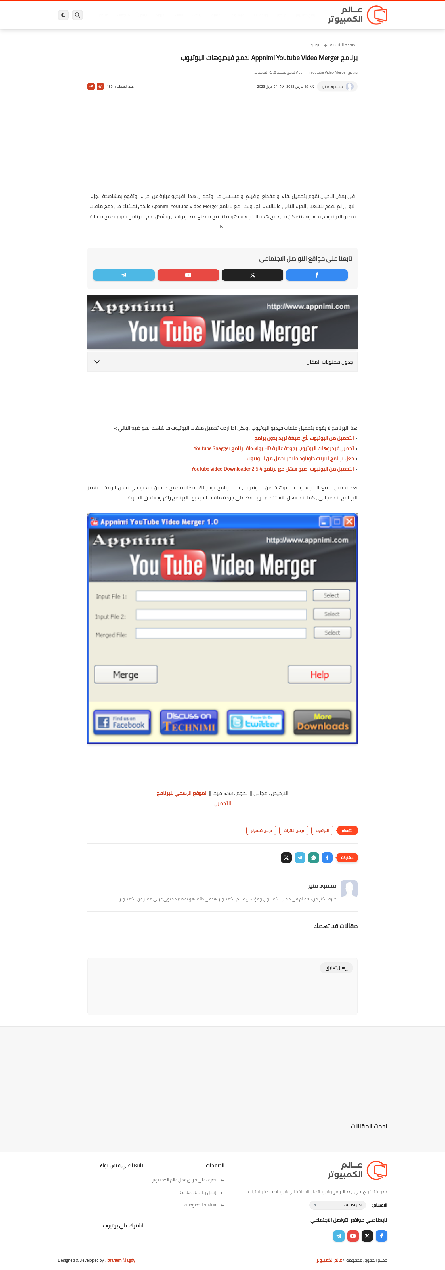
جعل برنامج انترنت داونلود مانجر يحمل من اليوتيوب (300, 458)
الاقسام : (379, 1205)
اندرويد (161, 15)
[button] (327, 857)
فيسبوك (237, 15)
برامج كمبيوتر (305, 15)
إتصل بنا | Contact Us (202, 1192)
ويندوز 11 (260, 15)
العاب (179, 15)
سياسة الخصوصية (204, 1205)
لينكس (197, 15)
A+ (100, 86)
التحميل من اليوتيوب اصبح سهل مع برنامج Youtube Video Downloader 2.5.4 (272, 468)
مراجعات (123, 15)
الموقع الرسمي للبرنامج (182, 793)
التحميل (222, 803)
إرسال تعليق (336, 968)
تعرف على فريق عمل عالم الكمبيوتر (188, 1180)
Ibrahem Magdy (120, 1260)
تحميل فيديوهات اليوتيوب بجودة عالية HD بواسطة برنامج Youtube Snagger (274, 448)
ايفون (142, 15)
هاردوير (102, 15)
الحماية (216, 15)
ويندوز (281, 15)
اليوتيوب (315, 45)
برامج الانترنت (294, 830)
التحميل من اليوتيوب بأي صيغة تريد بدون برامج (304, 438)
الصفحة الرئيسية (344, 45)
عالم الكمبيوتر (329, 1260)
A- (91, 86)
